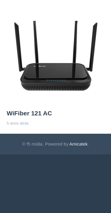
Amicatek (78, 143)
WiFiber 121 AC (29, 113)
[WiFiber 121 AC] (55, 10)
